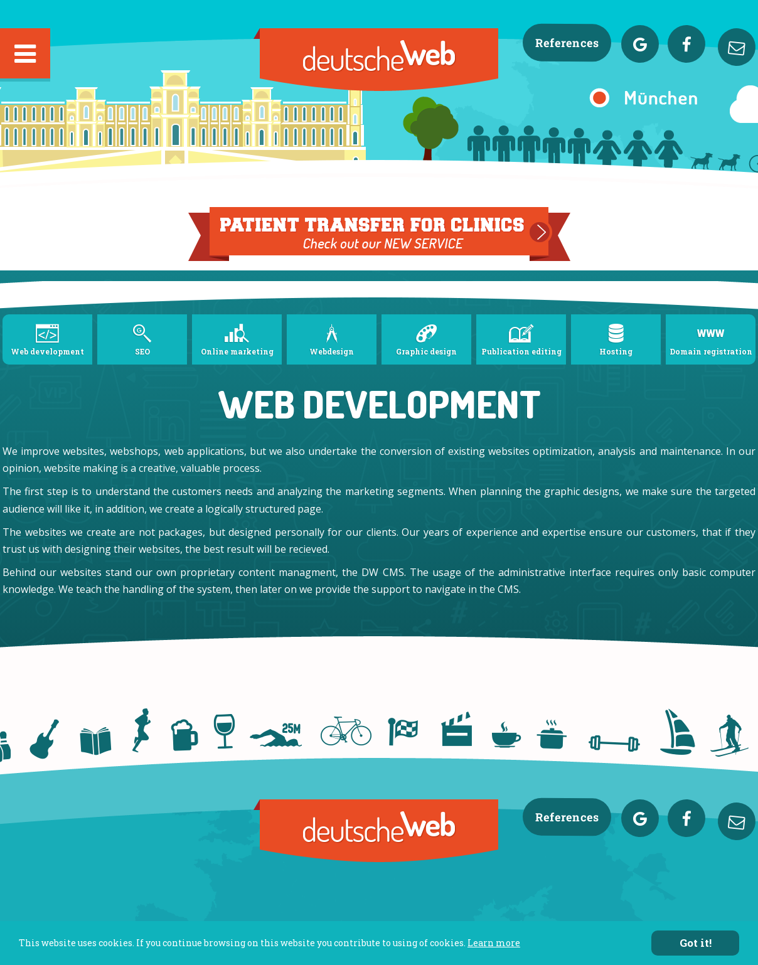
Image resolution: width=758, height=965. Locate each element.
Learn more (493, 943)
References (567, 43)
